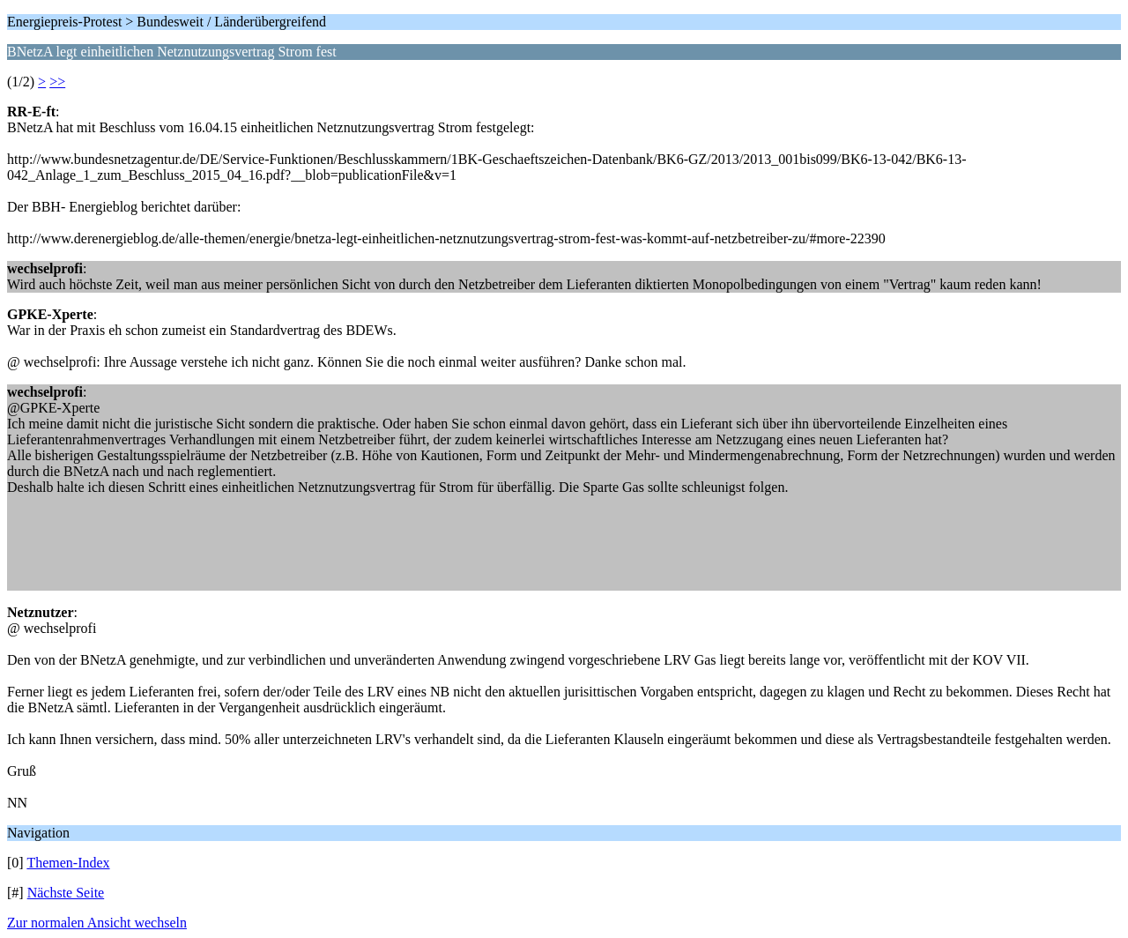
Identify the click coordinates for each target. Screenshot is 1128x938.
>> (57, 81)
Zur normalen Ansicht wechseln (97, 922)
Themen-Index (67, 862)
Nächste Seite (66, 892)
